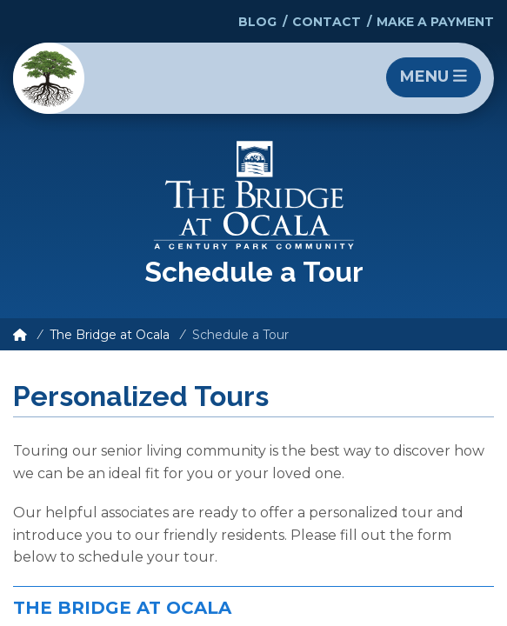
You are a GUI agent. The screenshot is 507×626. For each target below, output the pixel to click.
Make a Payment (435, 22)
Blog (257, 22)
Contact (326, 22)
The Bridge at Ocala (110, 335)
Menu (433, 76)
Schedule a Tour (240, 335)
